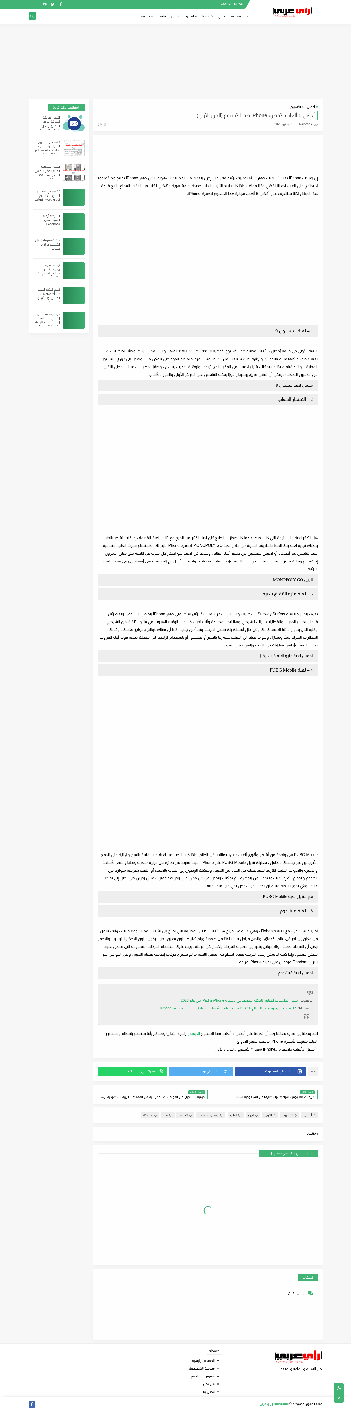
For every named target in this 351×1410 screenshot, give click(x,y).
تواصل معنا (147, 16)
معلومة (235, 16)
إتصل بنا (209, 1392)
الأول (270, 1115)
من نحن (209, 1384)
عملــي (222, 16)
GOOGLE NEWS (232, 4)
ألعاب (235, 1115)
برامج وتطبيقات (211, 1115)
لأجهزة (185, 1115)
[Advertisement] (175, 61)
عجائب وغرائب (188, 16)
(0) (102, 124)
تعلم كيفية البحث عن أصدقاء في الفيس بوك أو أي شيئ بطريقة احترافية (48, 298)
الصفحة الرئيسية (203, 1361)
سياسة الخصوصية (202, 1368)
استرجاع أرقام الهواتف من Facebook (51, 220)
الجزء (253, 1115)
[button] (270, 1071)
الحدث (248, 16)
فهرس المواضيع (203, 1376)
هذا (168, 1115)
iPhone (149, 1115)
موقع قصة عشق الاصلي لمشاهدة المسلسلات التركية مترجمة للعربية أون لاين (47, 322)
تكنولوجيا (208, 16)
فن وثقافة (166, 16)
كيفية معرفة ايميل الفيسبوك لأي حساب (47, 244)
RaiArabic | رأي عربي (274, 1404)
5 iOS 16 (228, 1008)
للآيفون (194, 1034)
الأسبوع (295, 107)
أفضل (311, 107)
